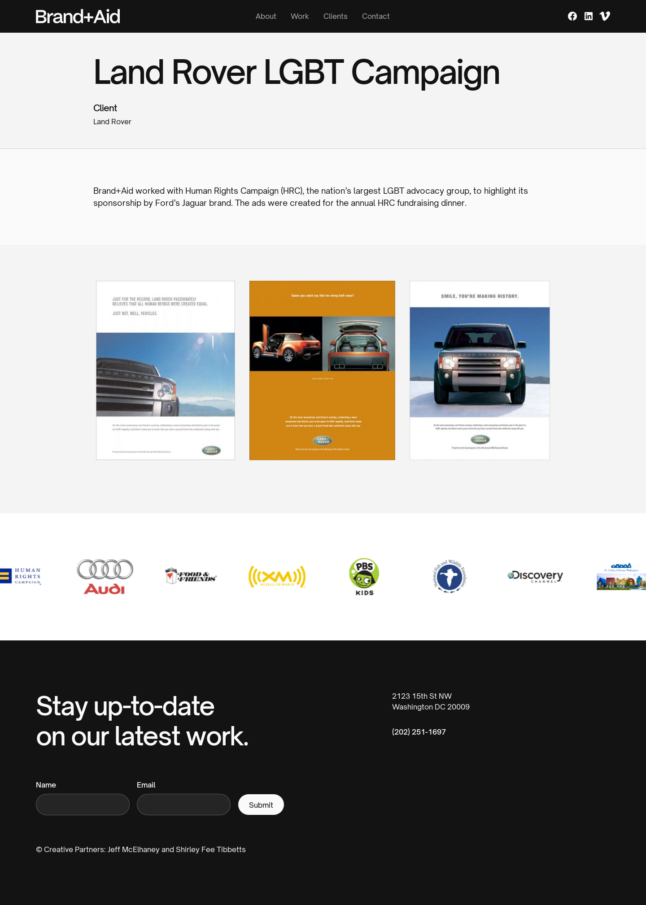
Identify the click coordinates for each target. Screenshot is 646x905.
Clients (335, 16)
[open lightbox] (165, 377)
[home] (114, 16)
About (266, 16)
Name (46, 784)
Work (300, 16)
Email (146, 784)
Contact (376, 16)
